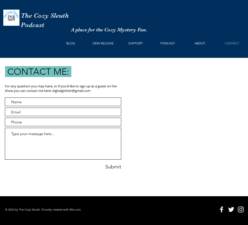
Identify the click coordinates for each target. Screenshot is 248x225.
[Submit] (105, 166)
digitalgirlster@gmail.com (71, 90)
